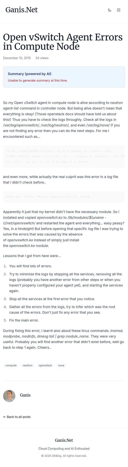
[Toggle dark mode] (109, 10)
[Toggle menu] (118, 10)
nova (61, 365)
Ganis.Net (22, 10)
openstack (45, 365)
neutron (27, 365)
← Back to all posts (17, 417)
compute (11, 365)
